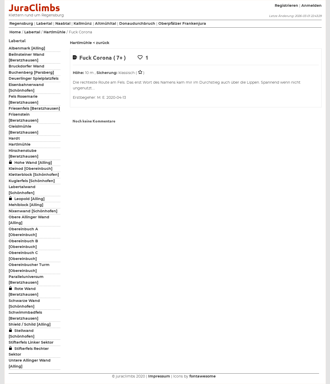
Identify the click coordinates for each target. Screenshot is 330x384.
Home (15, 32)
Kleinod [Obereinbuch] (30, 169)
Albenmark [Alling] (27, 48)
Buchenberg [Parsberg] (31, 73)
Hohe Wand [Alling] (30, 163)
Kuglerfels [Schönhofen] (32, 181)
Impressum (159, 376)
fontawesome (202, 376)
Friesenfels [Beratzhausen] (34, 108)
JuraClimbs (34, 7)
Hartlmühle (54, 32)
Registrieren (286, 6)
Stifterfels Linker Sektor (31, 342)
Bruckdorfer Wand (26, 66)
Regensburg (21, 24)
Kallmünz (83, 24)
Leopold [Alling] (27, 199)
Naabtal (62, 24)
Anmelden (311, 6)
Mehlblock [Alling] (26, 205)
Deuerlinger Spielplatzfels (33, 78)
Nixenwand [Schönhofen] (33, 211)
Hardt (14, 138)
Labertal (44, 24)
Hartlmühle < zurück (89, 43)
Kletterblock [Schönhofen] (34, 175)
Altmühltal (105, 24)
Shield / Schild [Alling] (30, 324)
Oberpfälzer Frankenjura (182, 24)
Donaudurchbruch (137, 24)
